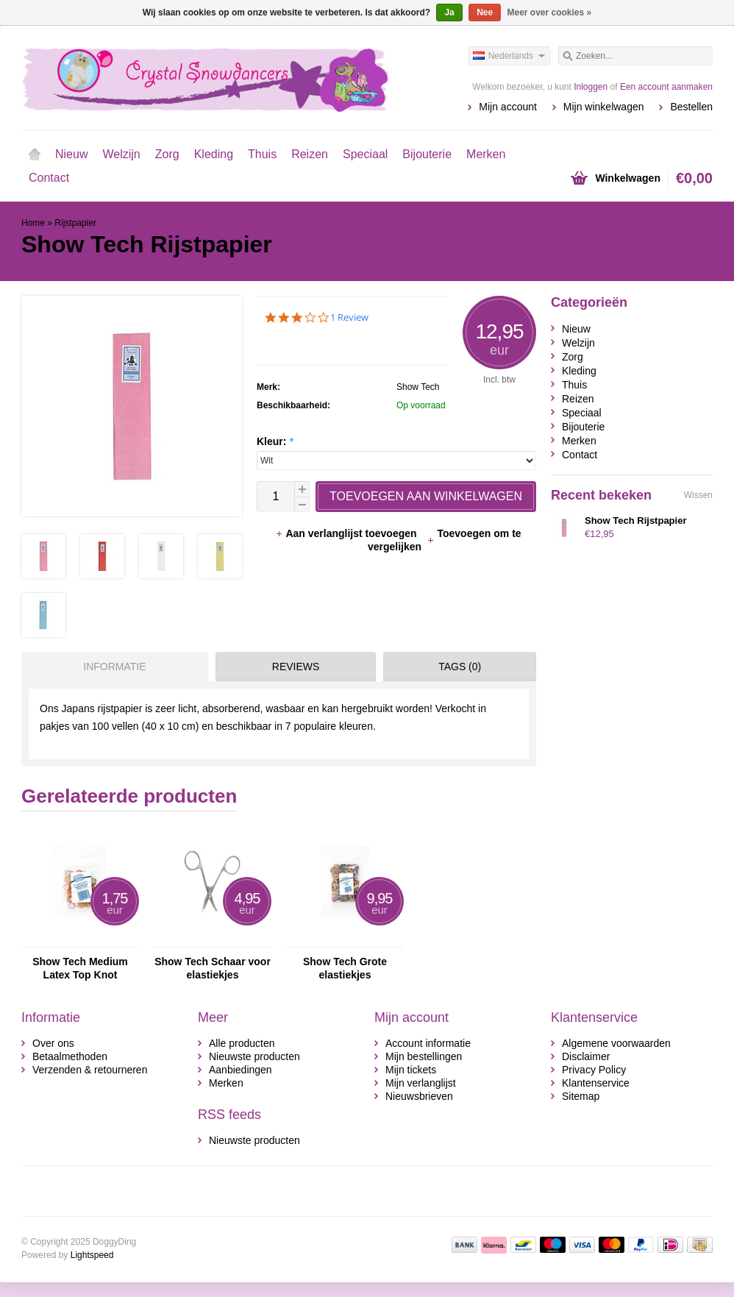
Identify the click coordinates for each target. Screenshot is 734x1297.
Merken (485, 154)
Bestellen (691, 107)
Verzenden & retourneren (89, 1070)
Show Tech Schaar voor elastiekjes (212, 968)
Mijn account (508, 107)
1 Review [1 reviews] (349, 317)
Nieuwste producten (254, 1056)
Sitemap (580, 1096)
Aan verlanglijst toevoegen (347, 533)
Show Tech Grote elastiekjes (345, 968)
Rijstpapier (75, 223)
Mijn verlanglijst (420, 1083)
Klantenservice (596, 1083)
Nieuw (71, 154)
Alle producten (242, 1043)
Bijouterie (427, 154)
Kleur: (275, 441)
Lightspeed (92, 1255)
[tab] (111, 666)
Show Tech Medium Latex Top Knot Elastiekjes (80, 968)
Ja (449, 12)
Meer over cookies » (549, 12)
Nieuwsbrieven (419, 1096)
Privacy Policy (594, 1070)
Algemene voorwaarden (616, 1043)
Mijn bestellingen (423, 1056)
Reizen (309, 154)
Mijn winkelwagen (603, 107)
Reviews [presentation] (296, 666)
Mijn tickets (410, 1070)
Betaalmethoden (69, 1056)
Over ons (53, 1043)
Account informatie (428, 1043)
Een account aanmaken (666, 87)
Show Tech (417, 387)
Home (34, 154)
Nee (485, 12)
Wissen (698, 495)
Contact (49, 177)
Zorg (167, 154)
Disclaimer (586, 1056)
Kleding (213, 154)
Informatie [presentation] (114, 666)
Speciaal (365, 154)
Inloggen (590, 87)
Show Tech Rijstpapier (635, 520)
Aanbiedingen (240, 1070)
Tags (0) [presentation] (459, 666)
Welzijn (121, 154)
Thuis (262, 154)
